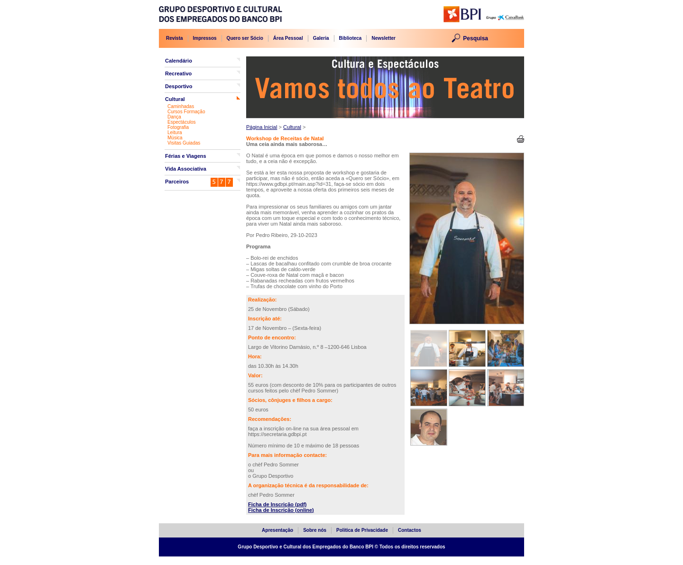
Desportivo (178, 86)
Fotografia (178, 127)
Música (175, 137)
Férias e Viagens (185, 156)
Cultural (175, 99)
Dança (174, 116)
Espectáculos (181, 122)
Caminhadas (180, 106)
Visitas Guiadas (183, 143)
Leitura (174, 132)
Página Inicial (261, 127)
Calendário (178, 61)
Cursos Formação (186, 111)
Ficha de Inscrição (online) (281, 510)
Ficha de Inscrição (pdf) (277, 504)
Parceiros (177, 181)
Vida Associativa (185, 169)
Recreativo (178, 73)
